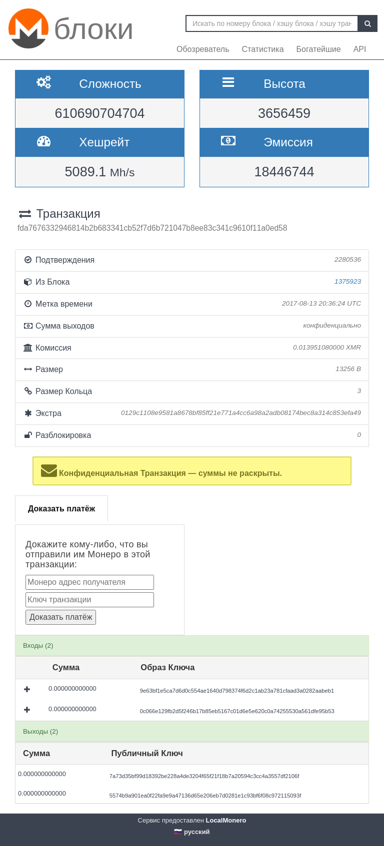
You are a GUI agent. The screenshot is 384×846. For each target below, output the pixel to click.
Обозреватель (203, 49)
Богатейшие (318, 49)
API (360, 49)
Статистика (263, 49)
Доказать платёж (61, 508)
